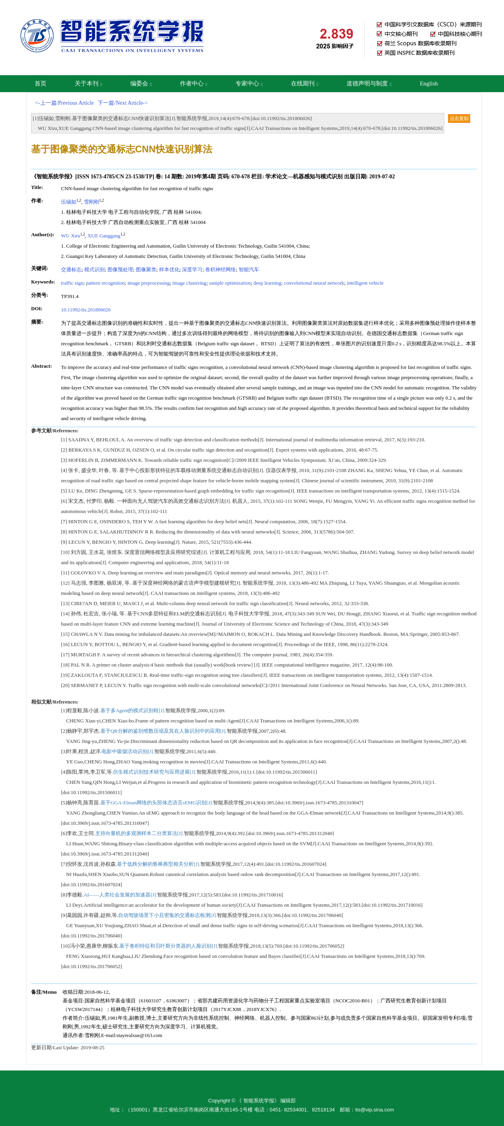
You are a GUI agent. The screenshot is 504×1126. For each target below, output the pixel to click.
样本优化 (169, 269)
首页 (40, 83)
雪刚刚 (91, 202)
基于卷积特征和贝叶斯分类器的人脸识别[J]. (168, 946)
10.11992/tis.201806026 (86, 310)
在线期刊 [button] (304, 83)
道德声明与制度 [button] (368, 83)
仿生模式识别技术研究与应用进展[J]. (154, 772)
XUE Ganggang (103, 236)
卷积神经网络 (220, 269)
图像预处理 (120, 269)
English (429, 83)
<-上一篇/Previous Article (64, 103)
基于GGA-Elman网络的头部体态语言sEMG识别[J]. (156, 803)
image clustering (189, 283)
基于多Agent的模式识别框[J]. (133, 710)
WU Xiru (70, 236)
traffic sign (72, 283)
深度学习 (192, 269)
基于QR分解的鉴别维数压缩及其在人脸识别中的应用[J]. (163, 731)
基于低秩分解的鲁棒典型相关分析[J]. (158, 864)
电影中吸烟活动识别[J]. (128, 751)
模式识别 (94, 269)
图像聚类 (146, 269)
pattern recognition (105, 283)
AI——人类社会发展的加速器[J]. (120, 895)
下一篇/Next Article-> (123, 103)
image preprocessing (149, 283)
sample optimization (230, 283)
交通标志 (71, 269)
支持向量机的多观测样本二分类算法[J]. (139, 833)
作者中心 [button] (193, 83)
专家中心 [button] (249, 83)
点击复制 (459, 118)
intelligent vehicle (365, 283)
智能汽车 (249, 269)
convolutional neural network (314, 283)
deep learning (267, 283)
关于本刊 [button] (88, 83)
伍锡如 (68, 202)
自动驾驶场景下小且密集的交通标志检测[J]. (167, 915)
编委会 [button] (141, 83)
